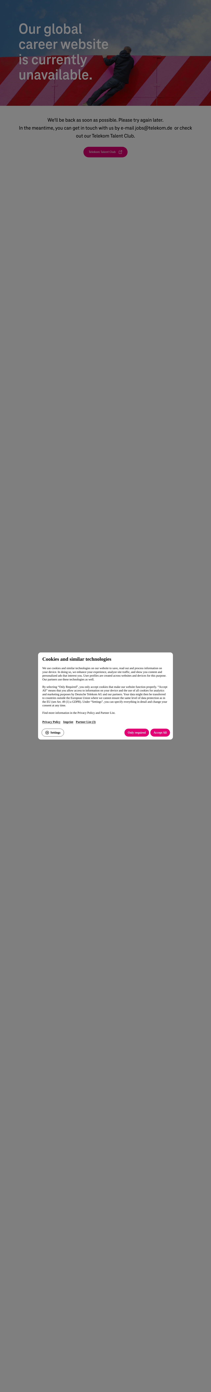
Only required (137, 732)
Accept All (160, 732)
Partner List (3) (86, 722)
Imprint (68, 722)
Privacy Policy (51, 722)
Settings (52, 733)
